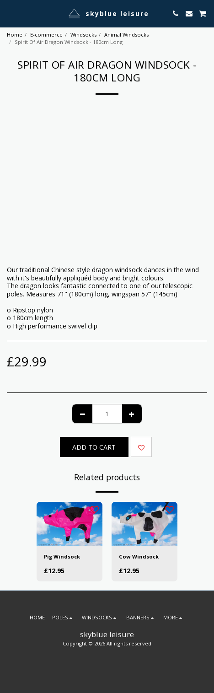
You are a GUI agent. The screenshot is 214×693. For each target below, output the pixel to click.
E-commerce (46, 34)
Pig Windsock (62, 556)
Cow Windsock (139, 556)
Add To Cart (94, 447)
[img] (69, 524)
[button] (10, 13)
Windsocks (83, 34)
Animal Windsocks (126, 34)
